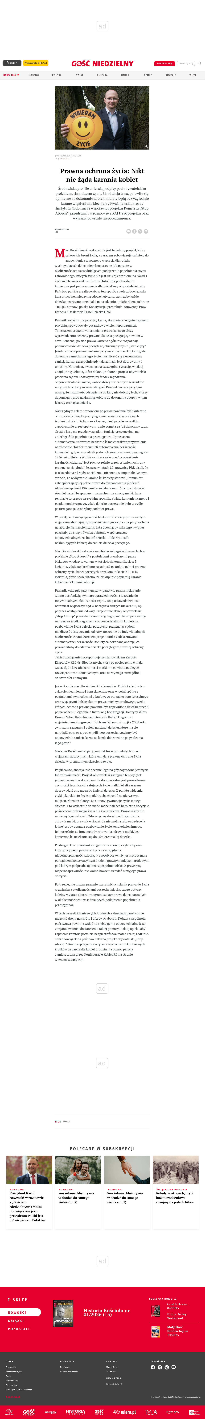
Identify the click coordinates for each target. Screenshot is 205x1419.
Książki (15, 1320)
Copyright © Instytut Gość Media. (164, 1397)
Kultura (102, 75)
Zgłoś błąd (13, 1397)
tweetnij (141, 230)
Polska (57, 75)
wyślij (146, 230)
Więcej (193, 75)
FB (135, 230)
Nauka (125, 75)
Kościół (34, 75)
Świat (79, 75)
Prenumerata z (36, 63)
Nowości (15, 1312)
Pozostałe (15, 1329)
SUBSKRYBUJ (164, 64)
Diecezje (170, 75)
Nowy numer (11, 75)
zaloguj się (185, 64)
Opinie (148, 75)
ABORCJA (66, 1121)
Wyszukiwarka (199, 63)
